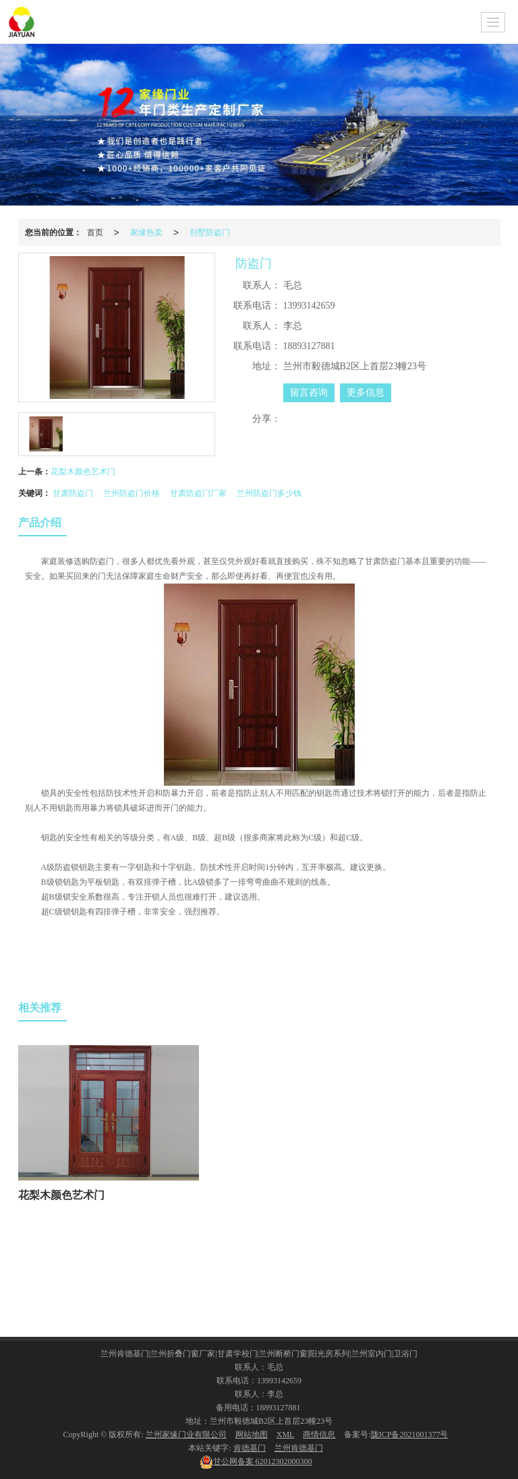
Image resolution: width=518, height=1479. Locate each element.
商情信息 (319, 1434)
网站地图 (251, 1434)
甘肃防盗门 (73, 493)
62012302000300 (256, 1461)
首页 (95, 232)
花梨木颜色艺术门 (83, 471)
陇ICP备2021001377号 (410, 1434)
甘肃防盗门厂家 (198, 493)
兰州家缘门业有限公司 (186, 1434)
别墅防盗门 (210, 232)
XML (286, 1434)
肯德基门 (249, 1448)
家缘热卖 (146, 232)
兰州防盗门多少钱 (269, 493)
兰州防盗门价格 (131, 493)
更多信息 (365, 392)
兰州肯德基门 (299, 1448)
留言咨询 (309, 392)
